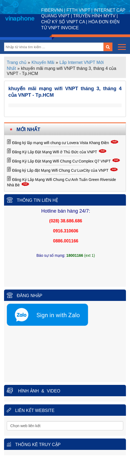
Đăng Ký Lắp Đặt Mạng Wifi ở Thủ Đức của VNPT (54, 152)
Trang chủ (16, 62)
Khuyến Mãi (42, 62)
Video (53, 391)
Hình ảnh (28, 391)
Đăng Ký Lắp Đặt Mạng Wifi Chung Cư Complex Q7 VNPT (61, 161)
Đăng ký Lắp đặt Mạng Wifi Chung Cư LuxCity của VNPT (60, 170)
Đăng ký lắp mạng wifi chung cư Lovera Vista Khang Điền (60, 143)
